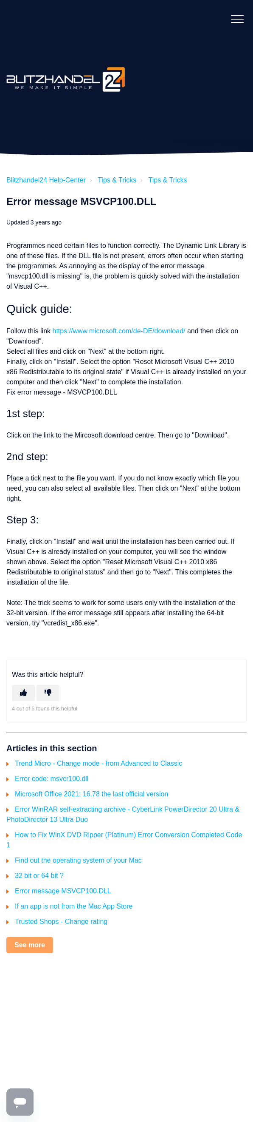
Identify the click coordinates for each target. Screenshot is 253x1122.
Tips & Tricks (117, 180)
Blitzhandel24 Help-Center (46, 180)
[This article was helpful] (23, 693)
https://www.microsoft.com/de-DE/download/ (118, 331)
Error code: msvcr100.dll (51, 778)
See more (29, 945)
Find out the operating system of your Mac (78, 860)
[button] (237, 18)
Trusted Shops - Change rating (61, 921)
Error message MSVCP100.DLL (63, 891)
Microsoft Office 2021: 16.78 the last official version (91, 794)
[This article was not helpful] (48, 693)
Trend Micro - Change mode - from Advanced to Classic (98, 763)
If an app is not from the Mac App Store (73, 906)
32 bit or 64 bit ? (39, 875)
